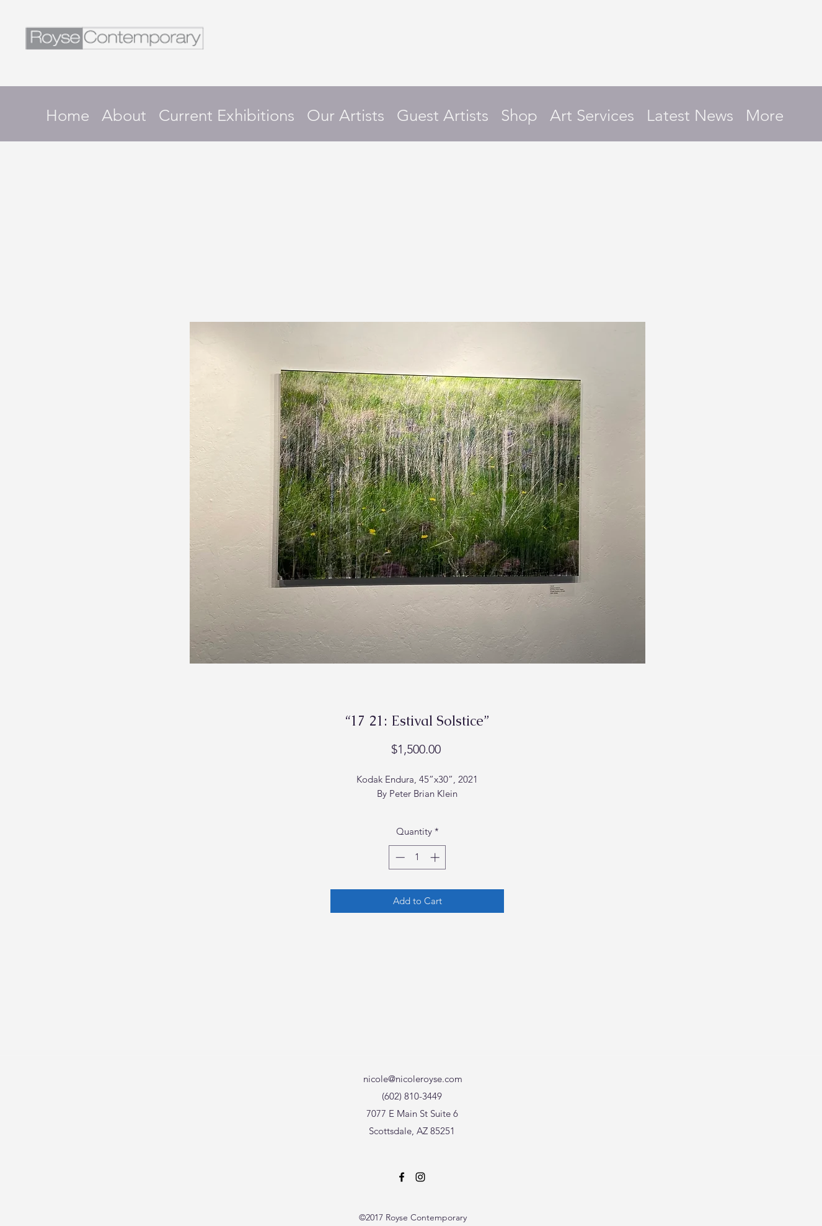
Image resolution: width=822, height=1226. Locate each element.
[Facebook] (402, 1177)
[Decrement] (399, 857)
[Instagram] (420, 1177)
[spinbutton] (417, 857)
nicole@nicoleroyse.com (412, 1079)
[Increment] (436, 857)
